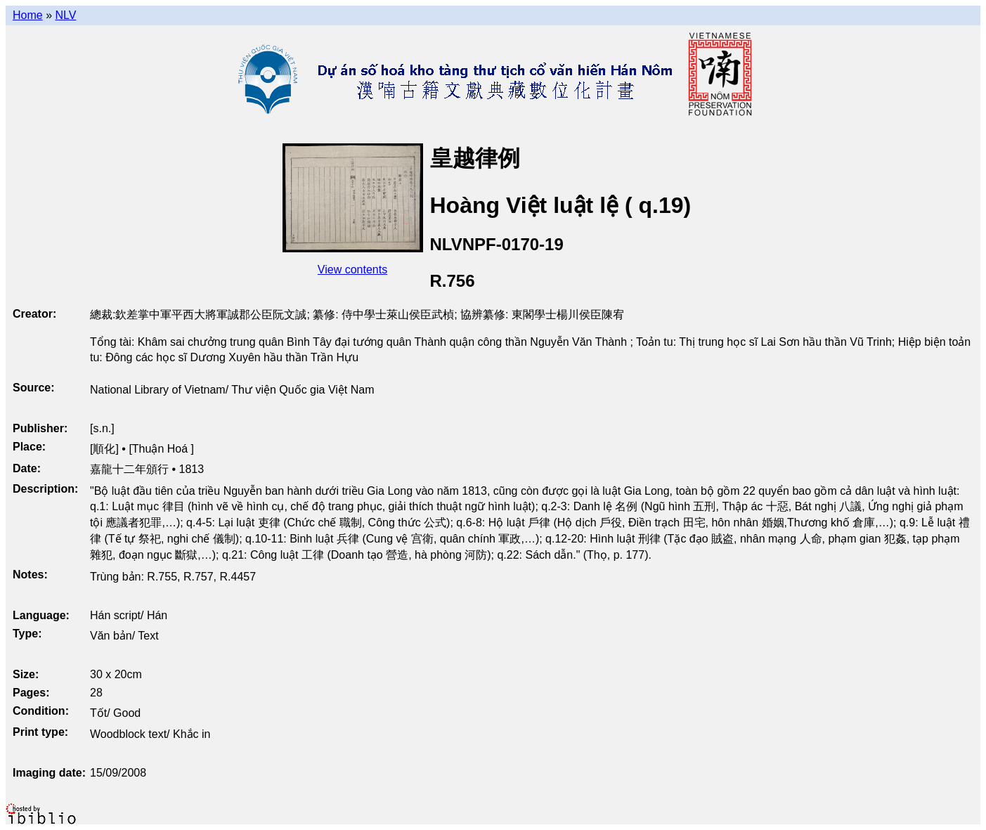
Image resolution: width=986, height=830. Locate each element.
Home (28, 15)
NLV (65, 15)
